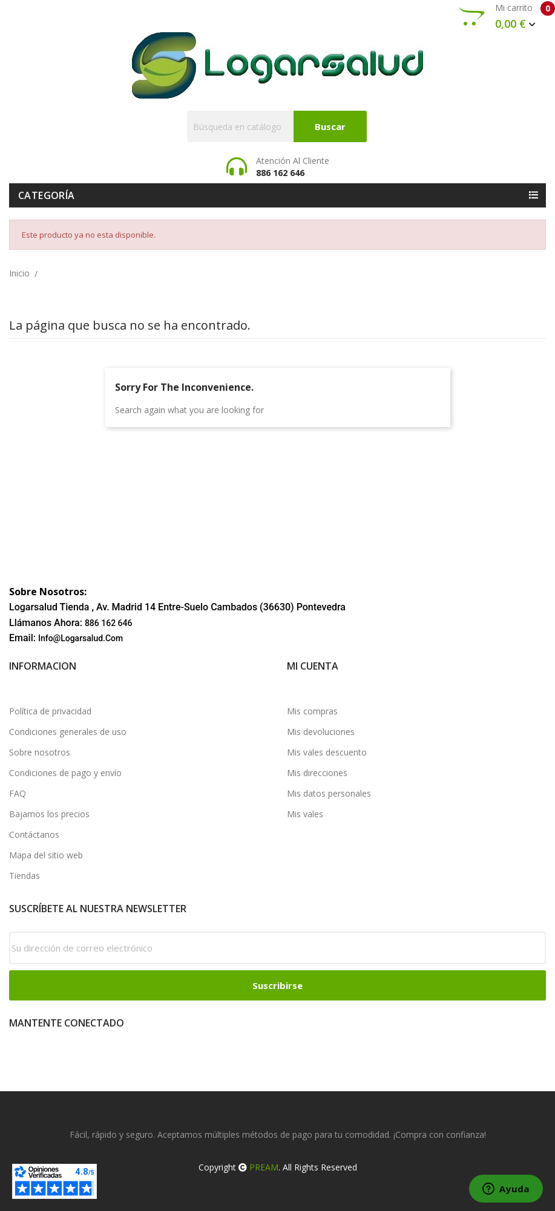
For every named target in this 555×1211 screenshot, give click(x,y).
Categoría (46, 195)
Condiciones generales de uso (67, 731)
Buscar (330, 126)
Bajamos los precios (49, 814)
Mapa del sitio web (46, 855)
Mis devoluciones (321, 731)
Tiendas (24, 875)
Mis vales (305, 814)
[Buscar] (277, 126)
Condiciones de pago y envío (65, 772)
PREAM (263, 1167)
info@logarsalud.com (80, 638)
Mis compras (312, 711)
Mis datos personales (329, 793)
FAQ (17, 793)
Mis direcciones (317, 772)
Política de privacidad (50, 711)
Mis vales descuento (327, 752)
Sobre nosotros (39, 752)
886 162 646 (109, 623)
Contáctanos (34, 834)
